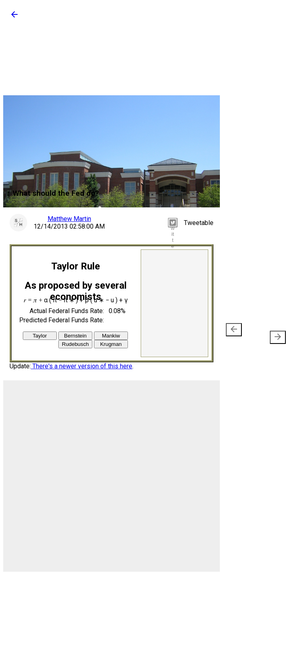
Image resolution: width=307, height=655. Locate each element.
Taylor (40, 336)
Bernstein (75, 336)
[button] (14, 17)
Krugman (111, 344)
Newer (235, 333)
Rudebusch (75, 344)
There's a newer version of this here (81, 366)
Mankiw (111, 336)
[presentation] (234, 329)
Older (274, 333)
